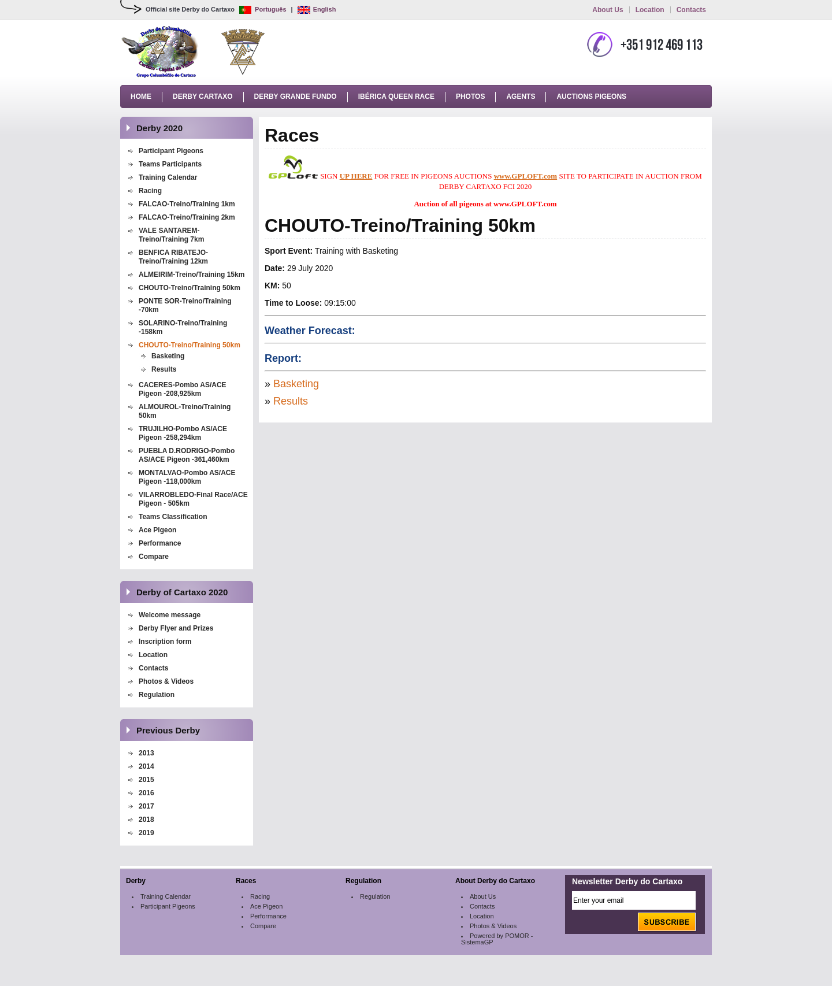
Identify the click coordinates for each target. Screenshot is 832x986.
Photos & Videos (166, 681)
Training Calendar (168, 177)
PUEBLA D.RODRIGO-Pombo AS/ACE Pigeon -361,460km (187, 455)
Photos (470, 96)
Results (163, 369)
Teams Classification (173, 517)
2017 (146, 806)
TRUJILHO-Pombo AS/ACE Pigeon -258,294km (183, 433)
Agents (520, 96)
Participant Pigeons (171, 151)
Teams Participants (170, 164)
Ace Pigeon (157, 530)
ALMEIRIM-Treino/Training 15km (191, 274)
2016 (146, 793)
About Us (607, 9)
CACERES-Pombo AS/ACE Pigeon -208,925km (182, 389)
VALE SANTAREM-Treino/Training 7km (171, 235)
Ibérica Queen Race (396, 96)
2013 (146, 753)
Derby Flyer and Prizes (176, 628)
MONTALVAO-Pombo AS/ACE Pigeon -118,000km (187, 477)
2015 (146, 780)
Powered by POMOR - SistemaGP (497, 939)
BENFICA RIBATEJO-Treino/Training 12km (173, 257)
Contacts (691, 9)
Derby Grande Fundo (295, 96)
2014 (146, 766)
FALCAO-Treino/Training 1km (187, 204)
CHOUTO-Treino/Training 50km (189, 288)
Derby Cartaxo (203, 96)
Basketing (167, 356)
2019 (146, 833)
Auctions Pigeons (591, 96)
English (317, 9)
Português (262, 9)
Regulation (156, 695)
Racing (150, 191)
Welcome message (169, 615)
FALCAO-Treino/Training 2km (187, 217)
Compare (154, 557)
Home (141, 96)
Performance (160, 543)
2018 (146, 820)
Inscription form (166, 641)
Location (650, 9)
